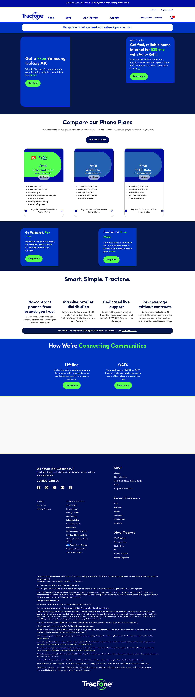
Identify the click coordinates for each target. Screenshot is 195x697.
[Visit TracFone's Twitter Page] (54, 488)
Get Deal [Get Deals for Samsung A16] (33, 83)
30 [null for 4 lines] (44, 177)
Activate (117, 510)
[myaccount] (146, 18)
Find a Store (119, 544)
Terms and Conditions (75, 502)
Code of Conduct (73, 524)
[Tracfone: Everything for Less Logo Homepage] (33, 16)
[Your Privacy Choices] (79, 546)
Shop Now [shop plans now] (111, 260)
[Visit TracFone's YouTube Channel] (62, 488)
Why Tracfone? (120, 536)
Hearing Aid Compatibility (76, 535)
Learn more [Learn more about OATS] (123, 385)
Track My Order (119, 518)
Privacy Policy (71, 509)
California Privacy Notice (76, 549)
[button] (52, 18)
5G (115, 548)
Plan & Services (120, 477)
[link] (115, 18)
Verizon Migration (121, 555)
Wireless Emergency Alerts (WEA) (76, 540)
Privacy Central (72, 513)
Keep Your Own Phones (123, 488)
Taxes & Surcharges (74, 553)
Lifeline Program (121, 551)
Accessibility (71, 528)
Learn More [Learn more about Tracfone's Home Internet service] (139, 76)
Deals (116, 484)
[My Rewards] (158, 18)
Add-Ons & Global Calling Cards (127, 481)
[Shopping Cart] (172, 18)
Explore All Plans (97, 140)
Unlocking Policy (72, 520)
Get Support (118, 514)
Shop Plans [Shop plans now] (34, 259)
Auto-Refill (118, 507)
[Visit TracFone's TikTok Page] (70, 488)
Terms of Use (71, 506)
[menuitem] (52, 18)
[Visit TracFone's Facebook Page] (38, 488)
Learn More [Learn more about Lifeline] (72, 385)
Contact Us (41, 506)
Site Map (40, 502)
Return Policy (71, 517)
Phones (117, 473)
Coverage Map (120, 540)
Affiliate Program (44, 509)
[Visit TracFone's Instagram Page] (46, 488)
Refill (116, 503)
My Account (118, 521)
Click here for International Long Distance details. (90, 605)
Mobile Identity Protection (76, 532)
